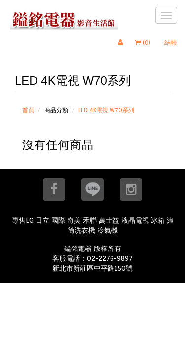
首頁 (28, 110)
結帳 (170, 42)
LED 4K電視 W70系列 (106, 110)
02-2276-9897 (110, 258)
